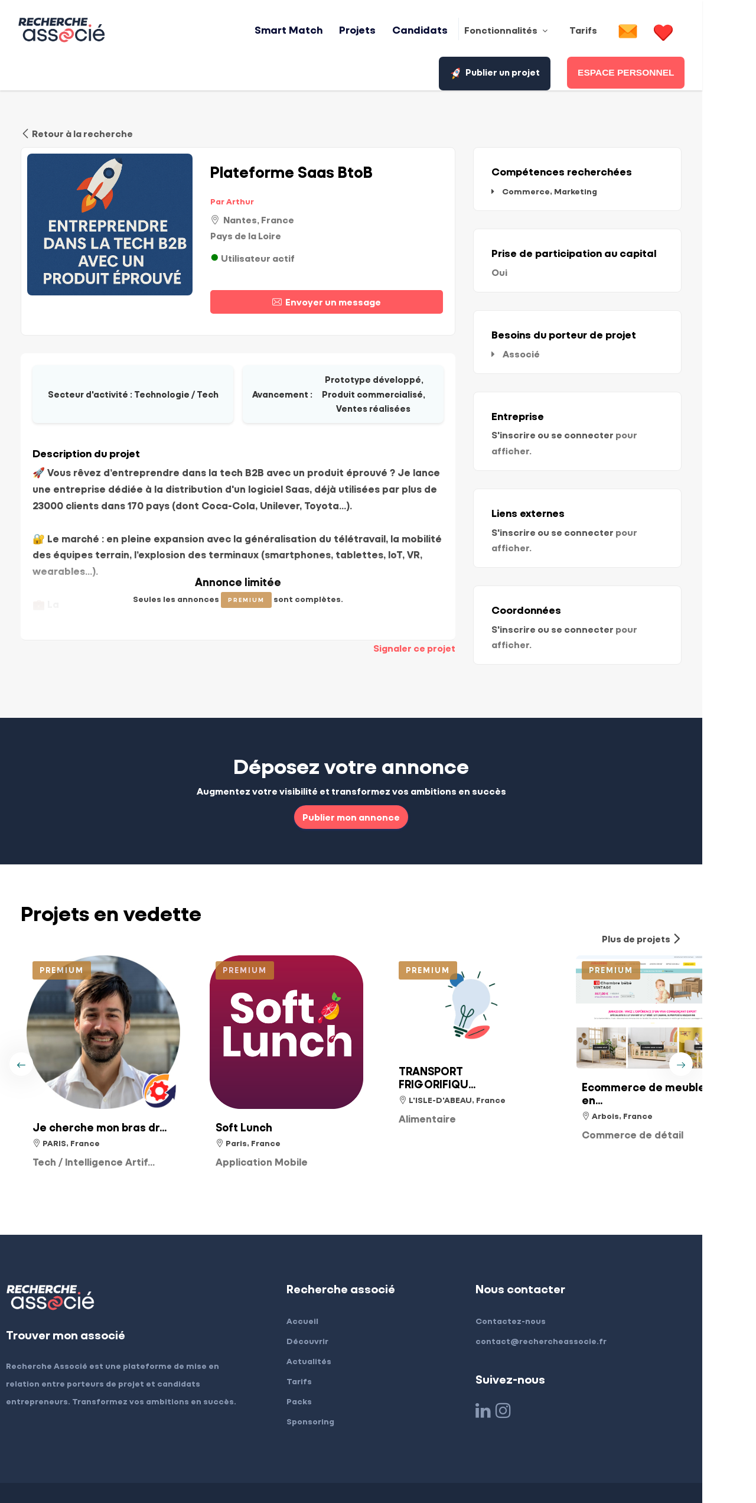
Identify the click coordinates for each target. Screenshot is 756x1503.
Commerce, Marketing (580, 189)
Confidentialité (270, 1470)
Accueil (329, 1276)
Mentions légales (77, 1470)
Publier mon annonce (378, 771)
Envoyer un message (351, 299)
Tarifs (325, 1336)
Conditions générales (176, 1470)
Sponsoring (337, 1376)
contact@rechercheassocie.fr (567, 1296)
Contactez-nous (537, 1276)
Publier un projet (682, 31)
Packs (325, 1356)
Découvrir (334, 1296)
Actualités (335, 1316)
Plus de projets (695, 893)
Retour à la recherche (77, 131)
